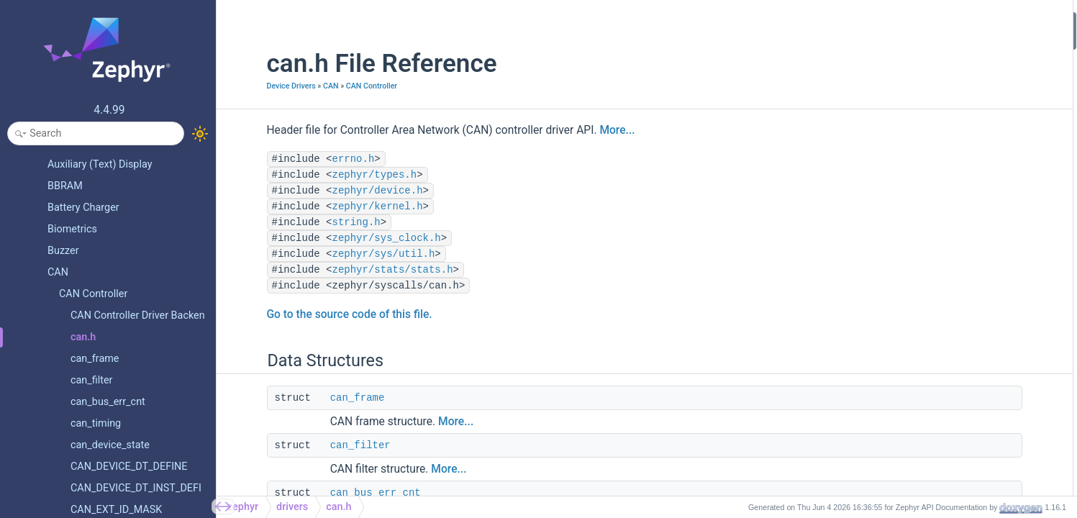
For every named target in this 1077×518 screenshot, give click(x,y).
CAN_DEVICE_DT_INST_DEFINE (952, 463)
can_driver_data (919, 136)
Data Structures (906, 20)
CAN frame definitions (932, 483)
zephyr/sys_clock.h (350, 238)
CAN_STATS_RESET (928, 425)
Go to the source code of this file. (313, 314)
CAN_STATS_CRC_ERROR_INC (950, 348)
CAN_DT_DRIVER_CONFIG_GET (952, 232)
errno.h (317, 159)
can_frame (321, 398)
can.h (338, 507)
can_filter (324, 445)
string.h (320, 222)
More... (581, 130)
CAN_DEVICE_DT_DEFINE (939, 445)
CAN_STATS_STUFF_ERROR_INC (955, 329)
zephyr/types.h (338, 175)
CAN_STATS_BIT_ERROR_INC (948, 270)
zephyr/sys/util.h (347, 254)
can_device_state (922, 174)
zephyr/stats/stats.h (356, 270)
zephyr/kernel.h (341, 206)
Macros (889, 193)
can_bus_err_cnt (339, 493)
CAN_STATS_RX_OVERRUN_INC (953, 406)
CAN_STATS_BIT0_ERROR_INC (951, 290)
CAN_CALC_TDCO (923, 213)
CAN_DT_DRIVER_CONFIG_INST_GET (965, 252)
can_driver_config (922, 117)
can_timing (908, 97)
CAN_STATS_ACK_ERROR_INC (950, 386)
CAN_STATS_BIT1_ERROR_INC (951, 309)
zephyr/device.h (341, 190)
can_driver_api (916, 155)
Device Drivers (254, 86)
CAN (294, 86)
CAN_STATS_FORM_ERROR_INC (954, 367)
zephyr (242, 507)
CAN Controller (334, 86)
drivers (292, 507)
